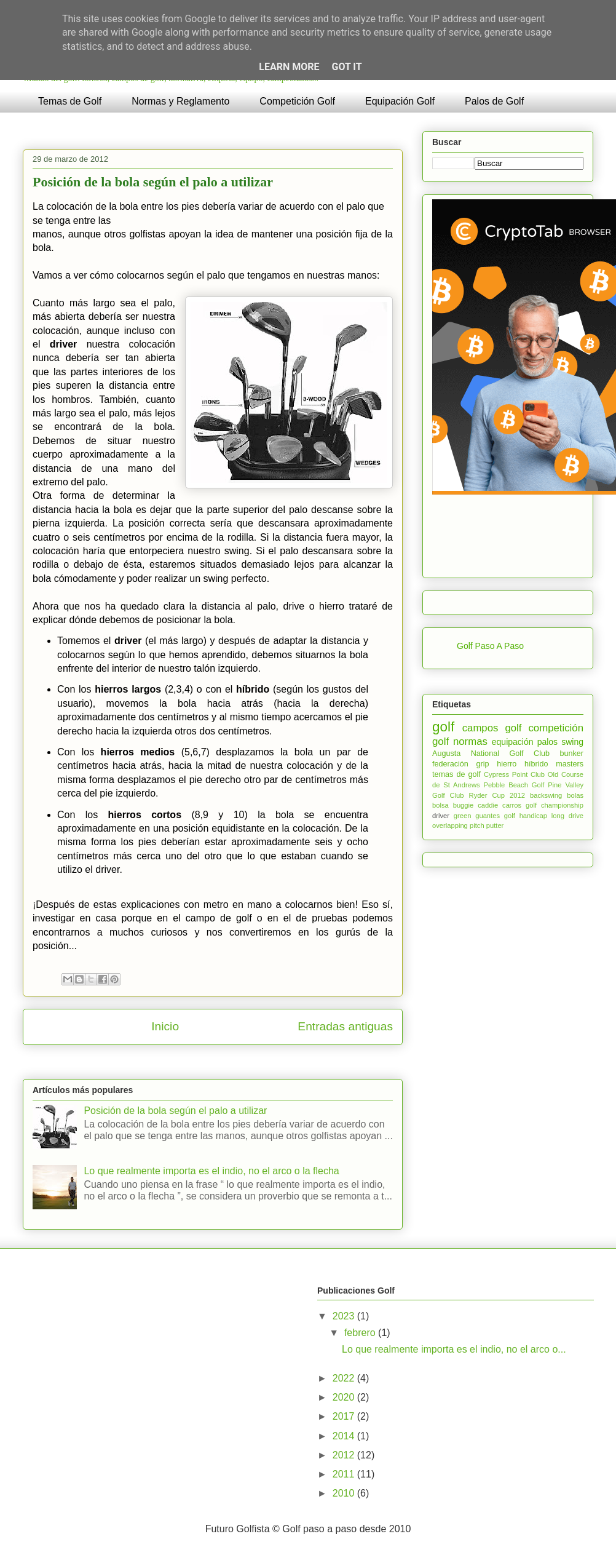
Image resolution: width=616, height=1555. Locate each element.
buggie (463, 805)
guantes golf (495, 815)
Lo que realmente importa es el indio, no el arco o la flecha (211, 1171)
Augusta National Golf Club (491, 753)
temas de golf (456, 774)
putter (495, 825)
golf (443, 726)
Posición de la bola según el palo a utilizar (153, 181)
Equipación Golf (400, 101)
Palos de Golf (494, 101)
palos (547, 742)
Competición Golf (297, 101)
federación (450, 764)
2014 (345, 1436)
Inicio (165, 1026)
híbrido (536, 764)
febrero (361, 1332)
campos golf (492, 728)
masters (569, 764)
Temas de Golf (69, 101)
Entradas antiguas (345, 1026)
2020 (345, 1397)
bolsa (440, 805)
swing (572, 742)
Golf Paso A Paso (490, 646)
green (463, 815)
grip (482, 764)
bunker (571, 753)
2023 (345, 1316)
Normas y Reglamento (180, 101)
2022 (345, 1378)
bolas (575, 795)
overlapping (450, 825)
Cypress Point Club (514, 774)
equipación (513, 742)
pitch (477, 825)
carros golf (519, 805)
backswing (546, 795)
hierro (506, 764)
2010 (345, 1493)
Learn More (289, 67)
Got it (346, 67)
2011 (345, 1474)
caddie (488, 805)
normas (470, 741)
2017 (345, 1416)
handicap (533, 815)
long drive (567, 815)
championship (562, 805)
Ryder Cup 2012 (497, 795)
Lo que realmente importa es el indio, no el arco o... (454, 1349)
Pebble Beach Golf (514, 785)
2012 (345, 1455)
